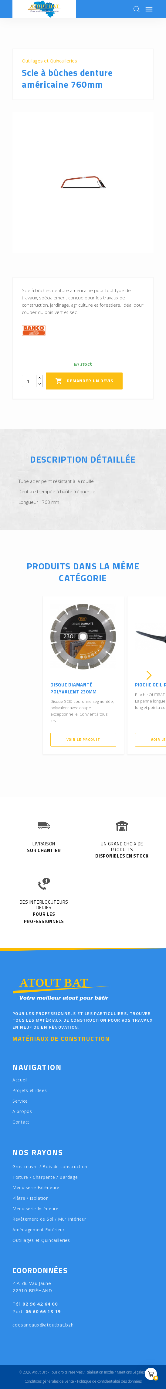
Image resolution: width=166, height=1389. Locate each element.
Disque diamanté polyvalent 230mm (73, 688)
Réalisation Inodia (100, 1372)
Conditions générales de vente (49, 1381)
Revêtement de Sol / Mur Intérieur (49, 1219)
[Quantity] (29, 381)
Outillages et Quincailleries (49, 61)
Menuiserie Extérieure (35, 1187)
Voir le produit (83, 739)
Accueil (20, 1080)
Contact (20, 1122)
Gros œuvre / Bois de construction (49, 1166)
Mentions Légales (131, 1372)
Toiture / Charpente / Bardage (45, 1177)
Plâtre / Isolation (30, 1198)
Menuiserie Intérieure (35, 1209)
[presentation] (17, 675)
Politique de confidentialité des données (109, 1381)
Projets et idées (29, 1090)
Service (20, 1101)
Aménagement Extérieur (38, 1229)
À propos (22, 1111)
